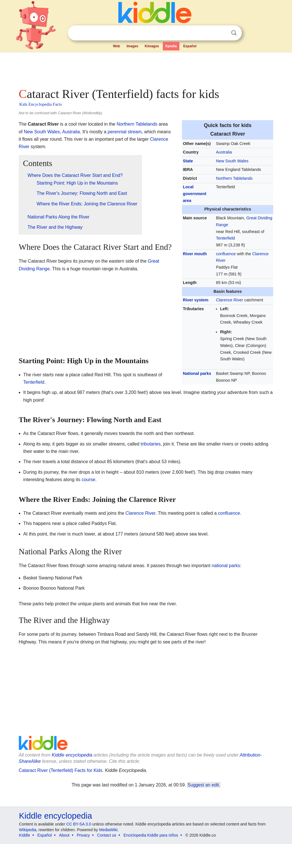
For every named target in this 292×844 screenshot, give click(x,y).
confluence (226, 254)
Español (189, 46)
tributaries (151, 444)
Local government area (194, 194)
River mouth (195, 254)
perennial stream (125, 131)
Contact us (106, 835)
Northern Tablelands (234, 178)
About (64, 835)
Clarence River (229, 300)
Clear (222, 33)
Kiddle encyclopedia (72, 755)
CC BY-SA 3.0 (78, 824)
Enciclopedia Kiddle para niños (150, 835)
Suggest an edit (203, 784)
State (188, 161)
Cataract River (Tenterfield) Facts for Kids (60, 770)
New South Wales (232, 161)
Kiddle (24, 835)
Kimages (152, 46)
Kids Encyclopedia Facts (40, 104)
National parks (197, 373)
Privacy (83, 835)
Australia (224, 152)
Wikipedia (27, 829)
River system (195, 300)
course (88, 479)
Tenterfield (225, 238)
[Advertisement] (146, 68)
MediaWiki (108, 829)
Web (116, 46)
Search (234, 32)
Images (132, 46)
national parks (226, 565)
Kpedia (171, 46)
